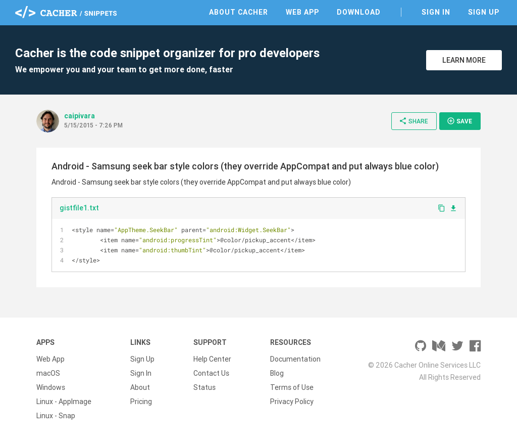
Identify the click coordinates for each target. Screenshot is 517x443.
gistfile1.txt (79, 207)
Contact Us (211, 373)
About (140, 387)
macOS (48, 373)
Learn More (464, 60)
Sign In (436, 12)
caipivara (79, 115)
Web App (302, 12)
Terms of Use (292, 387)
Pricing (141, 401)
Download (359, 12)
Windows (50, 387)
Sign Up (483, 12)
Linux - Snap (55, 415)
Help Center (212, 359)
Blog (277, 373)
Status (204, 387)
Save (459, 121)
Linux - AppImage (63, 401)
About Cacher (238, 12)
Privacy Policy (292, 401)
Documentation (295, 359)
